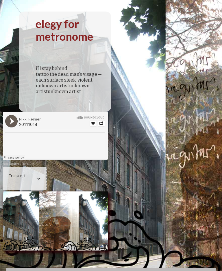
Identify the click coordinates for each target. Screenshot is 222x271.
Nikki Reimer (11, 163)
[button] (25, 178)
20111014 (28, 163)
